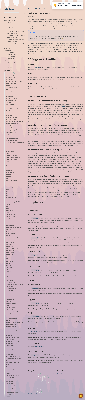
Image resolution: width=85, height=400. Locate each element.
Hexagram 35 (35, 303)
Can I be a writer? (11, 104)
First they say (9, 191)
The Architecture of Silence (13, 390)
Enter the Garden (11, 172)
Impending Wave (10, 225)
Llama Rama (9, 261)
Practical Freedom (11, 324)
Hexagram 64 (35, 316)
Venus (7, 61)
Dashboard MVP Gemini (12, 138)
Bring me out (9, 96)
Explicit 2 (8, 176)
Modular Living (10, 290)
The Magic (9, 396)
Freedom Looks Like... (12, 200)
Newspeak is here (11, 303)
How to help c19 (10, 223)
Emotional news (10, 168)
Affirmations (9, 79)
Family (7, 178)
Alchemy (8, 90)
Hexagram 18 (35, 355)
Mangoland (9, 274)
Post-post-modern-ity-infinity (15, 322)
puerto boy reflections (12, 331)
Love (8, 25)
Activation (8, 50)
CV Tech (8, 134)
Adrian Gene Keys (11, 73)
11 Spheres (7, 48)
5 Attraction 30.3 (11, 63)
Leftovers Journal (11, 246)
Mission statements (11, 288)
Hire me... (8, 221)
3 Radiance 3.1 (11, 56)
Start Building (10, 369)
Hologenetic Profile (9, 20)
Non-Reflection (10, 307)
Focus (7, 193)
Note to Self (9, 310)
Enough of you (10, 170)
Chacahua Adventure (12, 111)
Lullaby (8, 263)
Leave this (9, 244)
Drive (7, 161)
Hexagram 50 (35, 270)
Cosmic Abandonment (12, 126)
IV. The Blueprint (10, 231)
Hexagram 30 (35, 288)
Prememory (9, 329)
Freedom (63, 106)
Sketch (8, 367)
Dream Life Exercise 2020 (13, 159)
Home (30, 9)
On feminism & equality (12, 312)
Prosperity (10, 27)
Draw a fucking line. (11, 155)
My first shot (9, 297)
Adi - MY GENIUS (9, 29)
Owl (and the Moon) (11, 318)
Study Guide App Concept (13, 375)
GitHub (30, 393)
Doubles (8, 153)
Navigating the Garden (12, 299)
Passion (8, 320)
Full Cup (8, 208)
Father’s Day (9, 187)
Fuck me (8, 206)
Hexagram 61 (35, 238)
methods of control (11, 282)
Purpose (8, 333)
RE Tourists (9, 335)
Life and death (10, 252)
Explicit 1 (8, 174)
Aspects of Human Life (12, 92)
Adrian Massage (10, 75)
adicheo (9, 9)
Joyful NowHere (10, 233)
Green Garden (10, 219)
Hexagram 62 (35, 218)
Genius (9, 22)
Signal (7, 364)
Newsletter (9, 301)
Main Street (9, 267)
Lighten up (9, 259)
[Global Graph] (54, 374)
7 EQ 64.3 (9, 67)
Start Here (9, 371)
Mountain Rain (10, 295)
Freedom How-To (11, 197)
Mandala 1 (9, 271)
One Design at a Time (12, 314)
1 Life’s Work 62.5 (11, 52)
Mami (7, 269)
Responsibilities (10, 350)
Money (7, 293)
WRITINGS (37, 9)
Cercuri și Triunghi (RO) (12, 109)
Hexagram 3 (34, 255)
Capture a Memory (11, 106)
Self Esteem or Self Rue (12, 362)
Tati (7, 379)
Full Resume (9, 210)
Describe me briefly (11, 140)
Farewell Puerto (10, 185)
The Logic (8, 394)
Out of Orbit (9, 316)
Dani (7, 136)
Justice (8, 235)
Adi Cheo (59, 373)
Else (7, 166)
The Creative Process (12, 392)
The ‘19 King (9, 388)
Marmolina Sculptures (12, 278)
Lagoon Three (10, 242)
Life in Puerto (9, 254)
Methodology (10, 280)
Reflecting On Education (13, 341)
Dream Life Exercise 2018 (13, 157)
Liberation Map (10, 250)
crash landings (10, 128)
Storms (8, 373)
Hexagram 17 (35, 331)
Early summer (10, 164)
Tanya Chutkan (10, 377)
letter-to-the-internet (12, 248)
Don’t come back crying (13, 147)
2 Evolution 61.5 (11, 54)
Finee (7, 189)
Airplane (8, 85)
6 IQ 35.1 (9, 65)
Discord (36, 393)
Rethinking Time (10, 352)
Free (7, 195)
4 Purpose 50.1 (11, 58)
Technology (9, 381)
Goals (7, 212)
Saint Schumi (9, 354)
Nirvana (8, 305)
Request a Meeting (11, 348)
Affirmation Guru (11, 77)
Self (7, 360)
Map (7, 276)
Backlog (8, 94)
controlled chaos (11, 119)
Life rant (8, 257)
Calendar (8, 102)
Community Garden (11, 117)
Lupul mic (8, 265)
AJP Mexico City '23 (11, 87)
